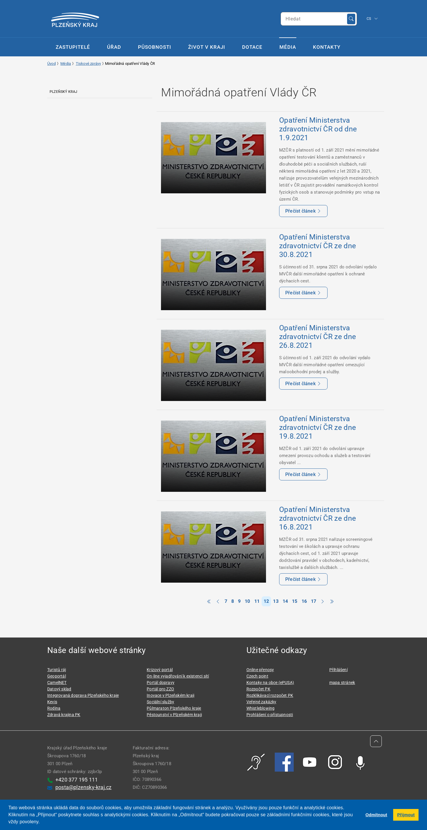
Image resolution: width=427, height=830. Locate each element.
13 (275, 601)
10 (247, 601)
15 (294, 601)
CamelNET (57, 682)
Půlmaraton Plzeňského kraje (174, 708)
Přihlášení (338, 669)
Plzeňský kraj (64, 92)
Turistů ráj (56, 669)
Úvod (51, 63)
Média (287, 47)
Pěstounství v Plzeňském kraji (174, 714)
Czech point (257, 676)
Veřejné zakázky (261, 701)
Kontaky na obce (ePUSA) (270, 682)
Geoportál (56, 676)
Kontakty (326, 47)
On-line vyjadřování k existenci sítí (178, 676)
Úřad (114, 47)
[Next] (322, 601)
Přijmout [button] (406, 814)
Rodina (53, 708)
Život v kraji (206, 47)
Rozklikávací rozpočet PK (269, 695)
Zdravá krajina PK (63, 714)
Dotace (252, 47)
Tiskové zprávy (88, 63)
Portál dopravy (160, 682)
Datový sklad (59, 689)
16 (304, 601)
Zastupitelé (73, 47)
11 (257, 601)
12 (266, 601)
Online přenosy (260, 669)
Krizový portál (160, 669)
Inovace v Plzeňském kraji (170, 695)
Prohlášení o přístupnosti (269, 714)
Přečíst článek (303, 211)
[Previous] (218, 601)
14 (285, 601)
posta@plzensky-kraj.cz (83, 787)
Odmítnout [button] (376, 814)
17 (313, 601)
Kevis (52, 701)
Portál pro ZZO (160, 689)
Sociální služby (160, 701)
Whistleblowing (260, 708)
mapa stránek (342, 682)
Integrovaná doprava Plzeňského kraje (83, 695)
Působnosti (154, 47)
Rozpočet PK (258, 689)
